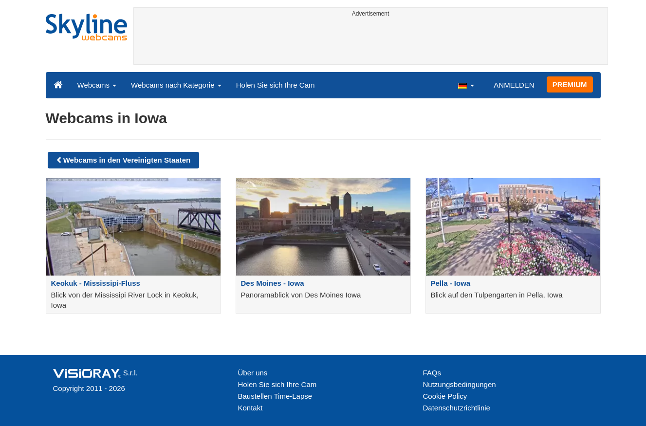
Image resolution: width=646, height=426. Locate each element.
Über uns (253, 373)
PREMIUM (570, 84)
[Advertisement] (371, 42)
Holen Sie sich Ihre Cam (275, 85)
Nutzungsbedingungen (459, 384)
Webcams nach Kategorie (176, 85)
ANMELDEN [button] (514, 85)
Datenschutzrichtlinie (456, 408)
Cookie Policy (445, 396)
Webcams (97, 85)
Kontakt (250, 408)
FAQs (432, 373)
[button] (465, 85)
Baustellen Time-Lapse (275, 396)
